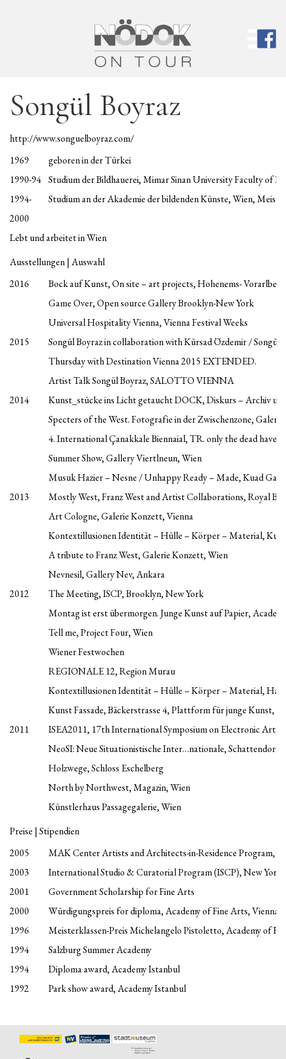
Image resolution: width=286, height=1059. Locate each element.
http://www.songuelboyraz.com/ (72, 138)
